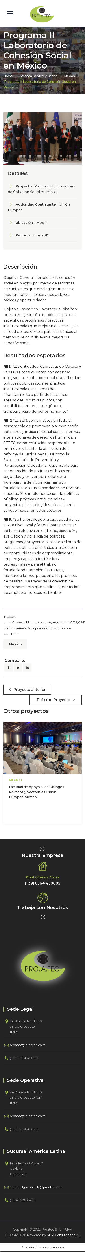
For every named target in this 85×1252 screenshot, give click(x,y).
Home (8, 76)
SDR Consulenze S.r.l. (63, 1235)
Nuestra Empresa (42, 855)
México (15, 644)
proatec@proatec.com (27, 1045)
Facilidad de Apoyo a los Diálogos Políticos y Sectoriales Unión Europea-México (36, 792)
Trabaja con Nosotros (42, 907)
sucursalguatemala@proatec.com (36, 1187)
